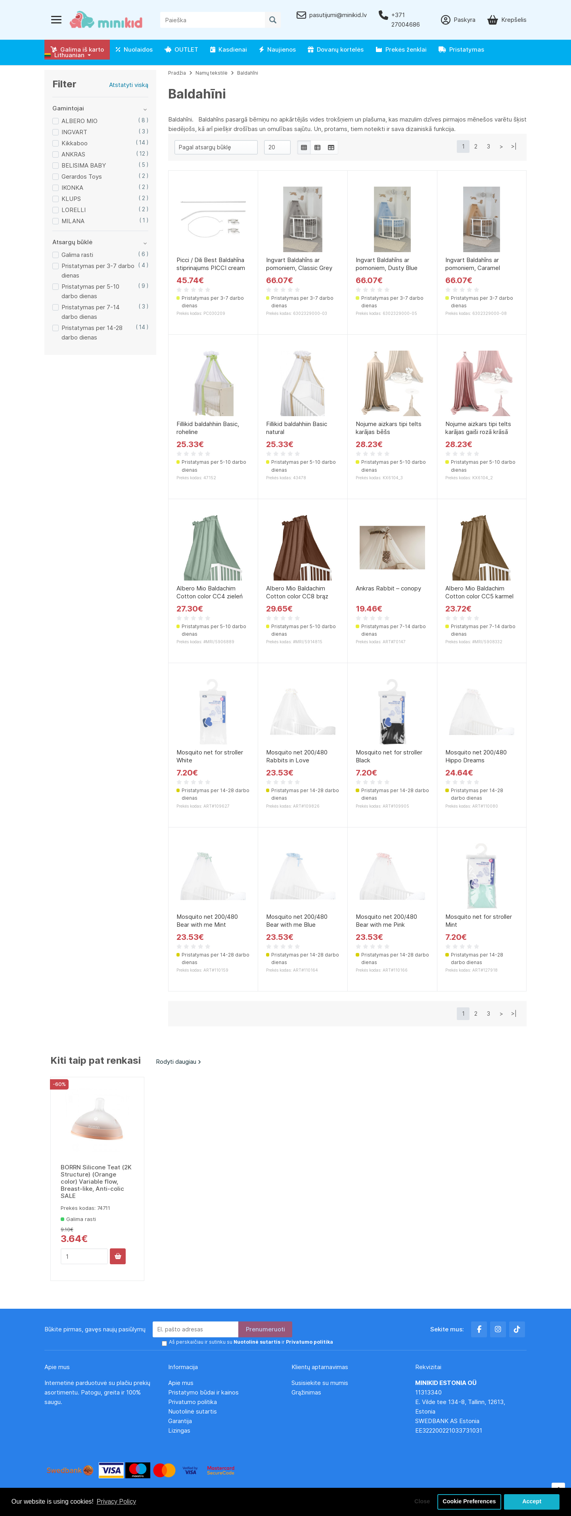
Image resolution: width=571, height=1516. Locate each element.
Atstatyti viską (128, 85)
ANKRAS (73, 154)
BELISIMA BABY (83, 165)
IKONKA (72, 187)
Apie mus (181, 1383)
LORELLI (73, 210)
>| (514, 146)
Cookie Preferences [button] (469, 1502)
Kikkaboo (74, 143)
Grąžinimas (306, 1392)
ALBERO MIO (79, 121)
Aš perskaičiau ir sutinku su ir (251, 1342)
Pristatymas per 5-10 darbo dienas (90, 291)
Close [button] (422, 1502)
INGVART (74, 132)
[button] (67, 55)
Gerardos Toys (81, 176)
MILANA (72, 221)
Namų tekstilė (211, 73)
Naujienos (277, 49)
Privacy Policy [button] (116, 1501)
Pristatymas (461, 49)
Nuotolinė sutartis (192, 1411)
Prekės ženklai (401, 49)
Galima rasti (77, 254)
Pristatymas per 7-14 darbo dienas (90, 311)
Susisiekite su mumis (319, 1383)
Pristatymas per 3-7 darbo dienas (97, 270)
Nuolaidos (134, 49)
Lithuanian (64, 55)
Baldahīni (247, 73)
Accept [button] (531, 1502)
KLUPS (71, 199)
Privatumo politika (192, 1402)
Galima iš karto (77, 49)
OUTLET (181, 49)
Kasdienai (228, 49)
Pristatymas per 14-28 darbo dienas (92, 332)
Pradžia (177, 73)
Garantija (180, 1421)
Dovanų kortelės (336, 49)
